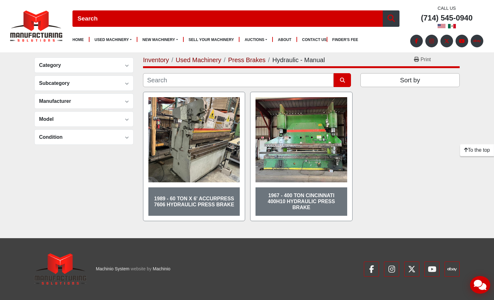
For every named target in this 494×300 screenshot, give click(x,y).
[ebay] (477, 41)
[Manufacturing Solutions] (60, 269)
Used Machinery (112, 40)
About (284, 40)
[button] (113, 40)
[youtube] (462, 41)
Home (78, 40)
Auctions (254, 40)
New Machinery (158, 40)
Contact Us (314, 40)
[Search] (227, 18)
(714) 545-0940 (447, 18)
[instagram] (431, 41)
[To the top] (477, 150)
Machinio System (112, 268)
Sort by (410, 80)
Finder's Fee (345, 40)
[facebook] (416, 41)
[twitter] (446, 41)
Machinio (161, 268)
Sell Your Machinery (211, 40)
